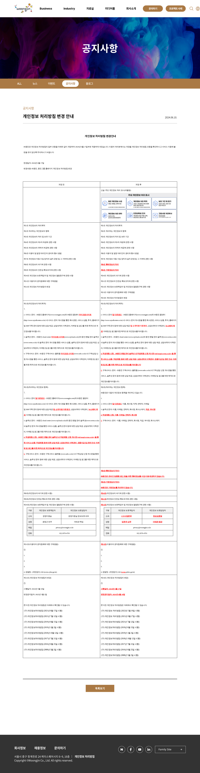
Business (46, 8)
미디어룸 (110, 8)
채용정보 (40, 747)
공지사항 (70, 83)
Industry (69, 8)
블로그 (89, 83)
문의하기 (60, 747)
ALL (19, 83)
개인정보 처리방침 (85, 756)
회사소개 (131, 8)
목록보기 (100, 688)
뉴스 (35, 83)
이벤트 (51, 83)
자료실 (90, 8)
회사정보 (20, 747)
